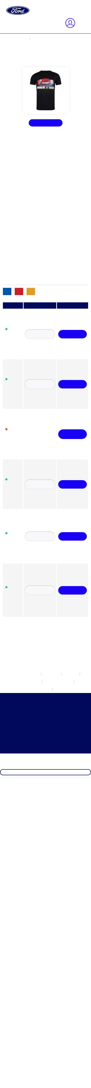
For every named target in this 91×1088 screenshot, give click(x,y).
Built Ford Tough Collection (43, 169)
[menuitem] (50, 12)
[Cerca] (61, 21)
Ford (24, 165)
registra (44, 43)
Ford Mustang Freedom (39, 191)
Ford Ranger (31, 213)
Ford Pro (28, 209)
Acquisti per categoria (29, 690)
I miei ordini (31, 65)
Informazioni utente (36, 52)
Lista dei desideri (34, 69)
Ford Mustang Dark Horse (41, 187)
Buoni (26, 248)
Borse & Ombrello (35, 270)
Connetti (28, 43)
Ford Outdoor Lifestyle (39, 204)
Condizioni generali (36, 144)
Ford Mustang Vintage (38, 200)
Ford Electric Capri (36, 174)
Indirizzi (27, 56)
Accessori (28, 235)
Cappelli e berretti (35, 252)
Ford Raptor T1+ (34, 217)
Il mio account (32, 48)
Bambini (28, 256)
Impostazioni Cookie (37, 122)
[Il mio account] (23, 30)
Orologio (28, 278)
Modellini (28, 261)
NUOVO (19, 616)
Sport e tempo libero (37, 265)
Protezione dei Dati (36, 139)
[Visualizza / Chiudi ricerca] (16, 17)
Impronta (28, 148)
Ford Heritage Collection (31, 686)
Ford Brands (21, 620)
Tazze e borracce (34, 274)
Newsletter (29, 126)
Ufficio (26, 243)
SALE (16, 694)
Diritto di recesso (34, 135)
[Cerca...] (33, 21)
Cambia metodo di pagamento (44, 61)
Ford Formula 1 (24, 681)
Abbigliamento (32, 239)
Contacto (28, 131)
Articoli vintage (33, 283)
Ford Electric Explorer (38, 178)
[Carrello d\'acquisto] (35, 74)
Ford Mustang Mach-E (38, 196)
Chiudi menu (22, 35)
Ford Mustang (32, 182)
